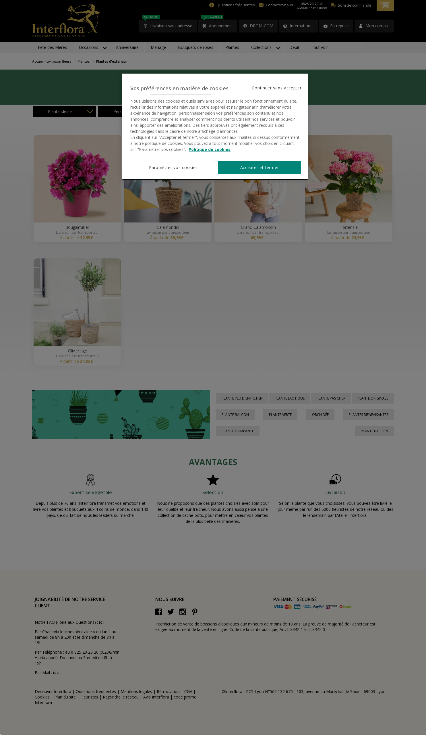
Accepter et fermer (259, 167)
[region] (215, 127)
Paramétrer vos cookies (173, 167)
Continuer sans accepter (276, 88)
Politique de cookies (210, 149)
